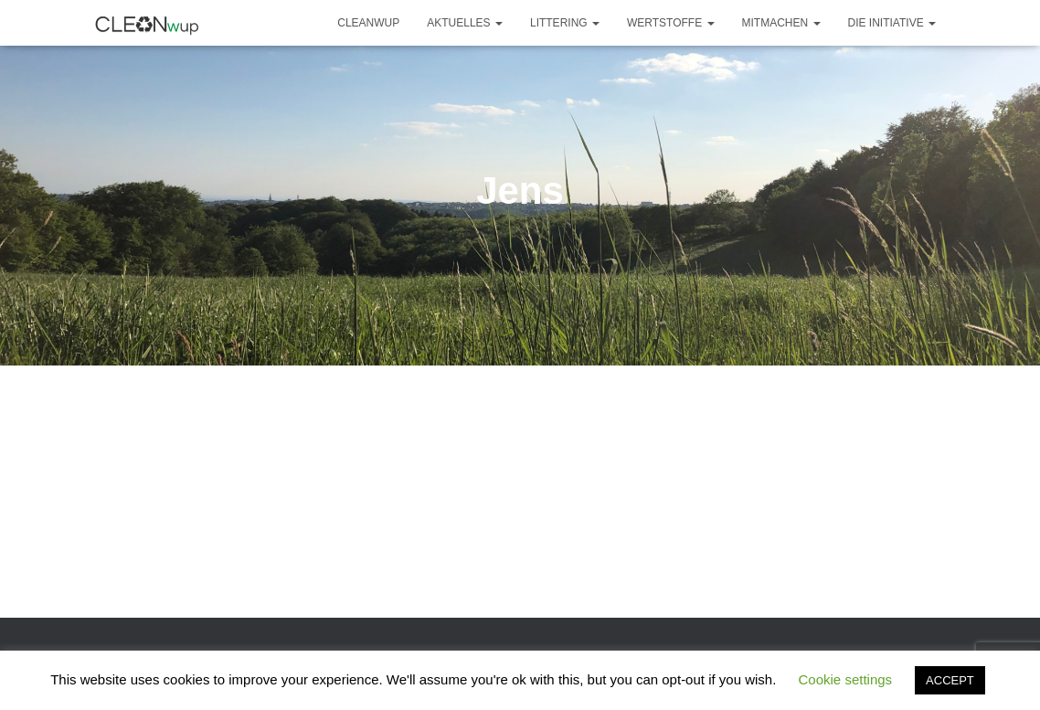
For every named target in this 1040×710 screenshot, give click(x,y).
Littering (565, 22)
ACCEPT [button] (950, 680)
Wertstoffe (671, 22)
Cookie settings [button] (846, 679)
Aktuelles (465, 22)
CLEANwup (368, 22)
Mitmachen (781, 22)
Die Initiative (892, 22)
